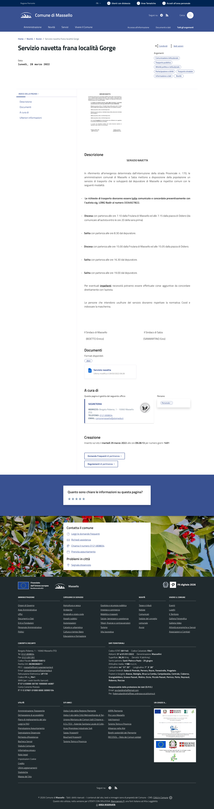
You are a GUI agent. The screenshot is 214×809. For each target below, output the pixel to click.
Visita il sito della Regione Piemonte (79, 710)
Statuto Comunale (26, 745)
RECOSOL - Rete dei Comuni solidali (124, 737)
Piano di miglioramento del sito (32, 719)
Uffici (20, 614)
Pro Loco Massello (116, 715)
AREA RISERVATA (105, 804)
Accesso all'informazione (138, 27)
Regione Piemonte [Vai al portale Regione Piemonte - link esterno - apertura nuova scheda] (27, 3)
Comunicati (144, 614)
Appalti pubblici (70, 618)
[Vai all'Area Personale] (176, 3)
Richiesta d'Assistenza (28, 737)
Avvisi (39, 38)
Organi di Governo (26, 605)
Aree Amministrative (27, 609)
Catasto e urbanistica (73, 627)
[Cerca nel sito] (190, 15)
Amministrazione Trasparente (31, 710)
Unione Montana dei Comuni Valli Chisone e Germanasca (89, 719)
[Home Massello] (46, 15)
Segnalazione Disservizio (29, 732)
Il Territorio (174, 614)
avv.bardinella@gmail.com (127, 690)
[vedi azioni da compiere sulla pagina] (176, 46)
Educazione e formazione (74, 636)
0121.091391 (28, 657)
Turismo (104, 627)
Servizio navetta (102, 370)
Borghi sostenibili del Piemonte (122, 732)
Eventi (172, 605)
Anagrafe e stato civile (73, 614)
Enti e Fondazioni (26, 623)
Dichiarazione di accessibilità (31, 715)
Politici (21, 631)
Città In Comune (160, 797)
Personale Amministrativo (30, 627)
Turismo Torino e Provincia (75, 741)
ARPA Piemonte (115, 710)
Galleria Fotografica (178, 618)
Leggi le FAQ (23, 723)
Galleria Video (175, 623)
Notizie (142, 609)
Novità (30, 38)
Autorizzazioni (69, 623)
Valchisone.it (114, 719)
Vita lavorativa (107, 631)
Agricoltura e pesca (72, 605)
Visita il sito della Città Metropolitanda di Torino (84, 715)
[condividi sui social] (161, 46)
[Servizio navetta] (90, 370)
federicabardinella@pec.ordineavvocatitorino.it (134, 693)
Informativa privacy (27, 750)
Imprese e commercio (110, 609)
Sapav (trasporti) (70, 732)
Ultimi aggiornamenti (27, 767)
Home (20, 38)
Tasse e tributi (145, 605)
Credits (21, 763)
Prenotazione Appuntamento (31, 728)
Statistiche (23, 772)
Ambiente (67, 609)
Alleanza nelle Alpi (116, 728)
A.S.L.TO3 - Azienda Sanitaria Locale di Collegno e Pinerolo (90, 723)
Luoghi (172, 609)
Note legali (23, 754)
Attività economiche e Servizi (182, 627)
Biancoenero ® (117, 801)
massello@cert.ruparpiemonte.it (38, 667)
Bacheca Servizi (25, 741)
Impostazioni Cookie (27, 759)
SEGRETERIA (95, 404)
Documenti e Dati (26, 618)
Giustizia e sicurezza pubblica (114, 605)
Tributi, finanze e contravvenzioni (115, 623)
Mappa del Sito (25, 776)
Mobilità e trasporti (109, 614)
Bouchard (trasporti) (72, 737)
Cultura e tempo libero (73, 631)
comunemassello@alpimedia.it (109, 418)
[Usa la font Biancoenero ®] (119, 3)
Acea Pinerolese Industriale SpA (77, 728)
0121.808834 (106, 415)
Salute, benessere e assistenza (115, 618)
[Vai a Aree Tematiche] (146, 3)
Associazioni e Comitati (179, 631)
